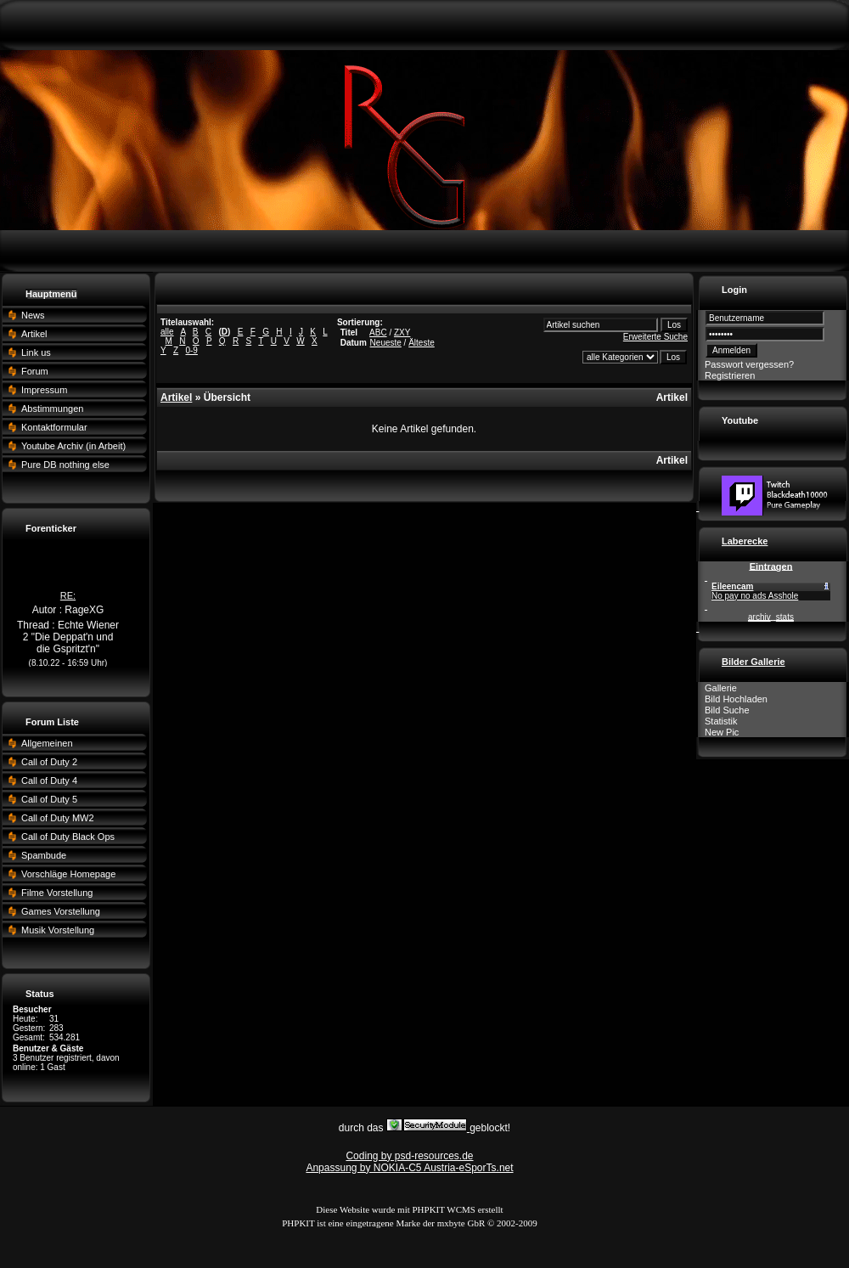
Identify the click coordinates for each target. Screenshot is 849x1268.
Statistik (721, 721)
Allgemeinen (47, 743)
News (33, 315)
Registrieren (730, 375)
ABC (378, 332)
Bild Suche (727, 710)
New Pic (722, 732)
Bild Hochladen (736, 699)
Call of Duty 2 (49, 762)
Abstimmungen (52, 408)
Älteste (421, 342)
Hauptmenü (51, 294)
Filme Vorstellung (57, 893)
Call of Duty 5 (49, 799)
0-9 (191, 350)
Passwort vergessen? (749, 364)
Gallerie (721, 688)
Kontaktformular (54, 427)
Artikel (34, 334)
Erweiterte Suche (655, 336)
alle (167, 331)
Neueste (386, 342)
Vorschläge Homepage (68, 874)
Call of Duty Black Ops (68, 836)
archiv (759, 617)
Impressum (44, 390)
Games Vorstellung (60, 911)
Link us (36, 352)
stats (785, 617)
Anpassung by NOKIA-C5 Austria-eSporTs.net (409, 1168)
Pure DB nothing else (65, 464)
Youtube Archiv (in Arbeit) (73, 446)
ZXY (402, 332)
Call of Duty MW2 (57, 818)
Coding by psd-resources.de (409, 1156)
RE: (68, 601)
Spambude (43, 855)
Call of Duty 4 (49, 780)
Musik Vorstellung (57, 930)
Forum (34, 371)
